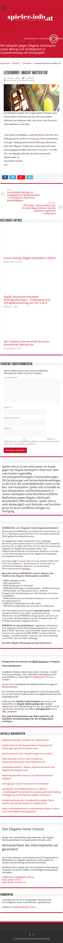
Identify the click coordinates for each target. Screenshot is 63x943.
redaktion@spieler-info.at (23, 907)
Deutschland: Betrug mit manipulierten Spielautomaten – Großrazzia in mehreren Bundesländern (24, 195)
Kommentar (10, 377)
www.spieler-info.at (11, 879)
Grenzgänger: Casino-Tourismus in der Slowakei (25, 783)
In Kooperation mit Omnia (43, 39)
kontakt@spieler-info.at (40, 677)
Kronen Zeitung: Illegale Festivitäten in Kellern (30, 258)
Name (7, 407)
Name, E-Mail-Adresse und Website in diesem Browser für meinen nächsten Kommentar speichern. (31, 441)
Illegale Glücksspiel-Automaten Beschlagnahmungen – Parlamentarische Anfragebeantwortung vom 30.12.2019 (27, 299)
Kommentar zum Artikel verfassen (21, 80)
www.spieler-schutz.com (14, 882)
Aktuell (15, 63)
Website (7, 428)
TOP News (27, 63)
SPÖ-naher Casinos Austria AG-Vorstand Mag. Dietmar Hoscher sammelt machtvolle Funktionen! (39, 208)
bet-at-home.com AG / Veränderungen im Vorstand (27, 753)
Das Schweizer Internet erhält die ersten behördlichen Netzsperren (26, 343)
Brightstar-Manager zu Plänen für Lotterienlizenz (25, 740)
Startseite (4, 63)
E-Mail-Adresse (12, 418)
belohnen (26, 568)
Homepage (33, 138)
